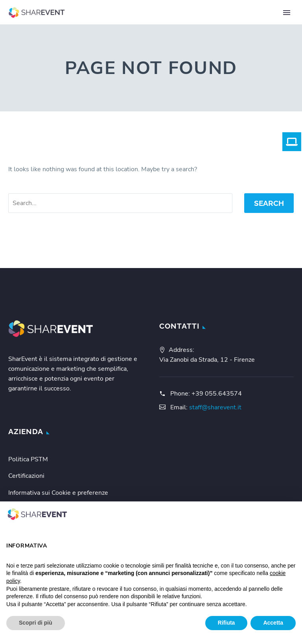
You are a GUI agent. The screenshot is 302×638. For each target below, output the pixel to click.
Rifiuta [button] (226, 623)
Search (269, 203)
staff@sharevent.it (215, 407)
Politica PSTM (28, 459)
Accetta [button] (273, 623)
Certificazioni (26, 476)
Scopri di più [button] (35, 623)
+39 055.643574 (217, 393)
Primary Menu (286, 12)
